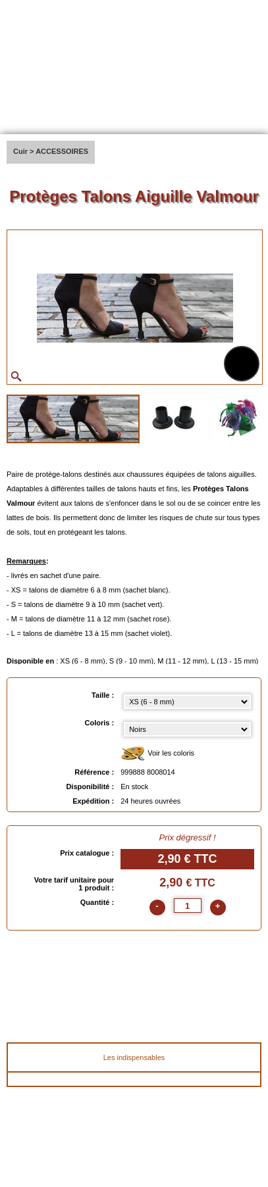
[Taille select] (187, 701)
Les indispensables (134, 1057)
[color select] (187, 729)
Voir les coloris (157, 754)
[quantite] (187, 905)
